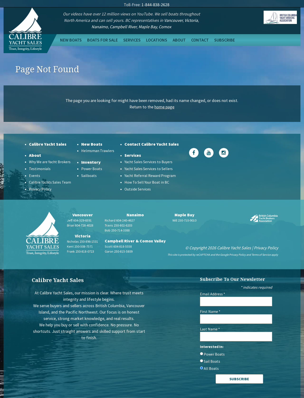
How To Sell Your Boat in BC (146, 182)
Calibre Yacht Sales (47, 144)
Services (132, 40)
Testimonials (40, 168)
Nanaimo (99, 26)
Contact (200, 40)
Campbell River (123, 26)
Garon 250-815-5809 (119, 251)
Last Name (210, 329)
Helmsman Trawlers (97, 150)
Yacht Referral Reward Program (150, 175)
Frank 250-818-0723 (80, 251)
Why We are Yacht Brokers (50, 161)
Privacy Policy (40, 189)
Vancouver (173, 20)
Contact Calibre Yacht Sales (151, 144)
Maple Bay (147, 26)
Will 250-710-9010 (184, 220)
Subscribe (224, 40)
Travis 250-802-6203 (118, 225)
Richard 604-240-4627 (120, 220)
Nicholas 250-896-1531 (82, 241)
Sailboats (89, 175)
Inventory (91, 162)
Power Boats (91, 168)
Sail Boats (212, 361)
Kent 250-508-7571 (80, 246)
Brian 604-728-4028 (80, 225)
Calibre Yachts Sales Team (50, 182)
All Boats (211, 368)
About (179, 40)
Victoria (191, 20)
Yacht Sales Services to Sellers (148, 168)
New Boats (71, 40)
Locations (156, 40)
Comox (165, 26)
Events (34, 175)
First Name (210, 311)
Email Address (212, 294)
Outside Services (137, 189)
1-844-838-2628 (155, 4)
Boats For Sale (102, 40)
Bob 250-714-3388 (117, 230)
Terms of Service (261, 254)
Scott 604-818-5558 (118, 246)
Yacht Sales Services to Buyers (148, 161)
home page (164, 107)
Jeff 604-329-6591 (79, 220)
